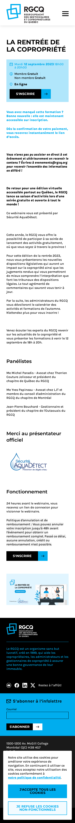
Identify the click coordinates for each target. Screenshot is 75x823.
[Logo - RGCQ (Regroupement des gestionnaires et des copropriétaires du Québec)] (28, 13)
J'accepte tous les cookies (38, 791)
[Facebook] (16, 685)
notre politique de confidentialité (34, 777)
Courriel (11, 709)
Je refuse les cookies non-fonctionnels (37, 808)
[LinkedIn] (24, 685)
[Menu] (65, 13)
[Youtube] (8, 685)
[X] (32, 685)
